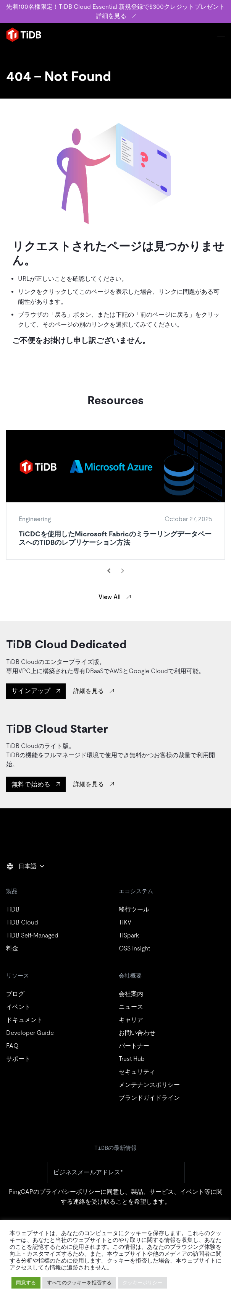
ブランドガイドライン (149, 1097)
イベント (18, 1006)
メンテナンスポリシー (149, 1084)
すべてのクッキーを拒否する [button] (79, 1282)
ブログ (15, 993)
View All (110, 597)
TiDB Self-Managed (32, 935)
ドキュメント (24, 1019)
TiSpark (129, 935)
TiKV (125, 922)
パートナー (134, 1045)
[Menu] (221, 35)
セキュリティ (137, 1071)
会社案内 (131, 993)
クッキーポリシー (142, 1282)
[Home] (23, 35)
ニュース (131, 1006)
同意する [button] (26, 1282)
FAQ (12, 1045)
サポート (18, 1058)
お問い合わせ (137, 1032)
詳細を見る (88, 691)
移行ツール (134, 909)
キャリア (131, 1019)
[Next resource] (122, 570)
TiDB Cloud (22, 922)
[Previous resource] (108, 570)
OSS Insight (134, 948)
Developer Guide (30, 1032)
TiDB (12, 909)
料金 (12, 948)
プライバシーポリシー (69, 1191)
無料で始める (30, 784)
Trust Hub (132, 1058)
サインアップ (30, 691)
